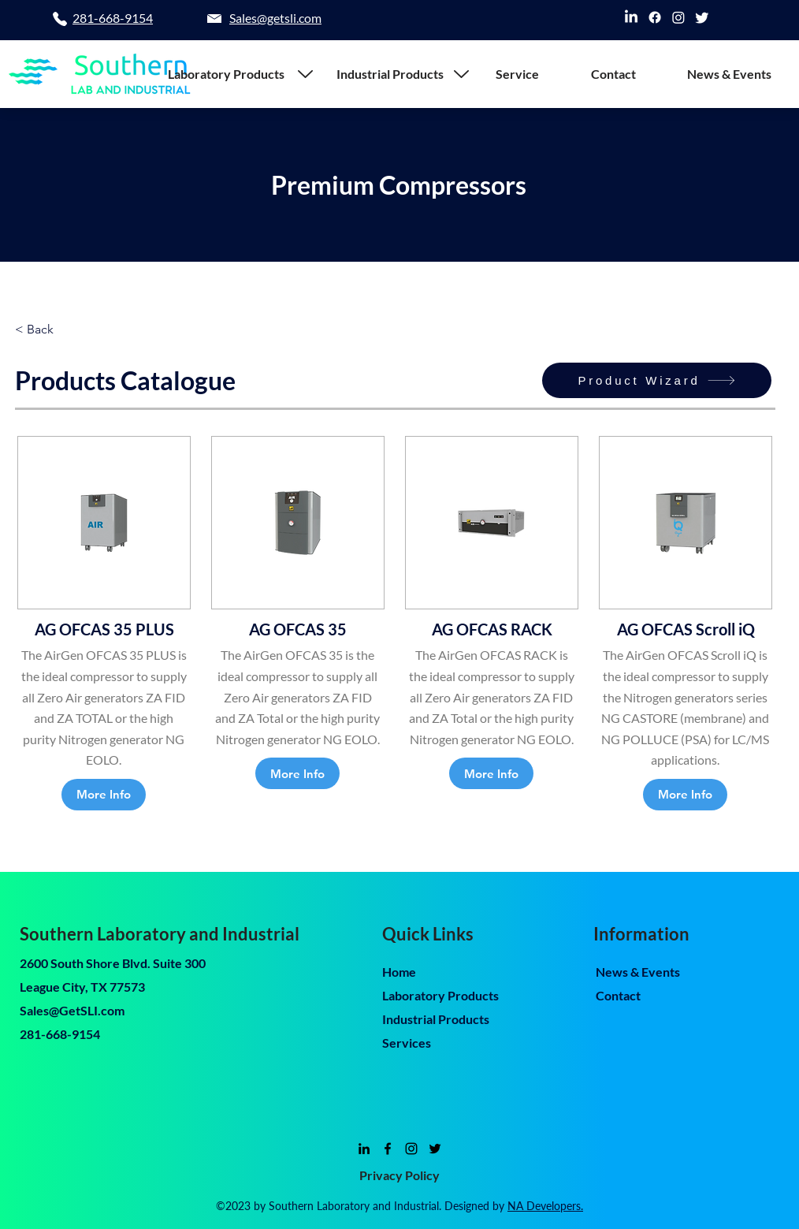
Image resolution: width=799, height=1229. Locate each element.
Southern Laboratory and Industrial (159, 933)
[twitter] (702, 17)
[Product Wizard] (656, 380)
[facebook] (655, 17)
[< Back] (42, 329)
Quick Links (428, 933)
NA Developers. (545, 1205)
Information (641, 933)
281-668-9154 (60, 1033)
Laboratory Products (440, 995)
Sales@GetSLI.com (72, 1010)
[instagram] (678, 17)
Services (406, 1042)
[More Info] (103, 794)
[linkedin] (631, 17)
